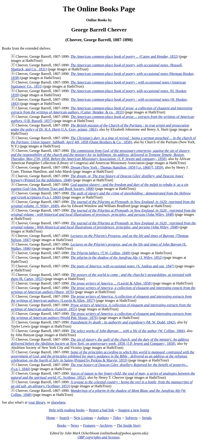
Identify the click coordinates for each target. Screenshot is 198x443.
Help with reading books (67, 410)
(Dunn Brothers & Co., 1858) (103, 140)
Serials (147, 418)
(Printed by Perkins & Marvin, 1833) (102, 356)
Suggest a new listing (133, 410)
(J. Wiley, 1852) (117, 257)
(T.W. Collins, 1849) (100, 253)
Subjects (131, 418)
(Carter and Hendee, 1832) (124, 56)
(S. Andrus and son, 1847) (122, 266)
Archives (105, 425)
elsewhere (58, 402)
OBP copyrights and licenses (99, 437)
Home (50, 418)
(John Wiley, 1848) (103, 212)
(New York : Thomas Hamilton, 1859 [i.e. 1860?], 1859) (117, 167)
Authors (103, 418)
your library (36, 402)
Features (89, 425)
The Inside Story (129, 425)
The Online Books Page (99, 9)
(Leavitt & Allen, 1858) (111, 283)
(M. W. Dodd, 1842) (123, 322)
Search (64, 418)
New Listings (83, 418)
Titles (117, 418)
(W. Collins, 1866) (128, 331)
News (75, 425)
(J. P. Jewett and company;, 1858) (101, 155)
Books (61, 425)
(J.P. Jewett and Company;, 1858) (100, 341)
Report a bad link (101, 410)
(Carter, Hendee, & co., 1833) (101, 110)
